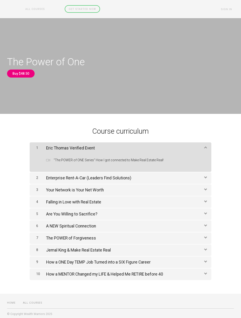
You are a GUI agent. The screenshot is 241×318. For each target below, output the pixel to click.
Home (11, 301)
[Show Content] (205, 145)
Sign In (228, 9)
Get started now (75, 8)
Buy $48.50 (20, 73)
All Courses (33, 8)
